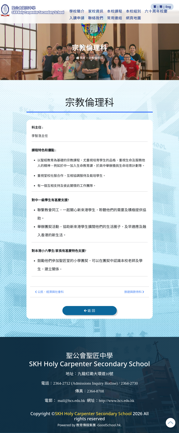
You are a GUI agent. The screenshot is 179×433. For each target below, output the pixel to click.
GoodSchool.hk (109, 425)
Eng (168, 7)
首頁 (81, 58)
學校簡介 (84, 15)
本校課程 (121, 15)
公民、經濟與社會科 (49, 291)
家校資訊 (103, 15)
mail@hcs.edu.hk (71, 400)
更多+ (158, 15)
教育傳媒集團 (86, 425)
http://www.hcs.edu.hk (116, 400)
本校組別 (140, 15)
